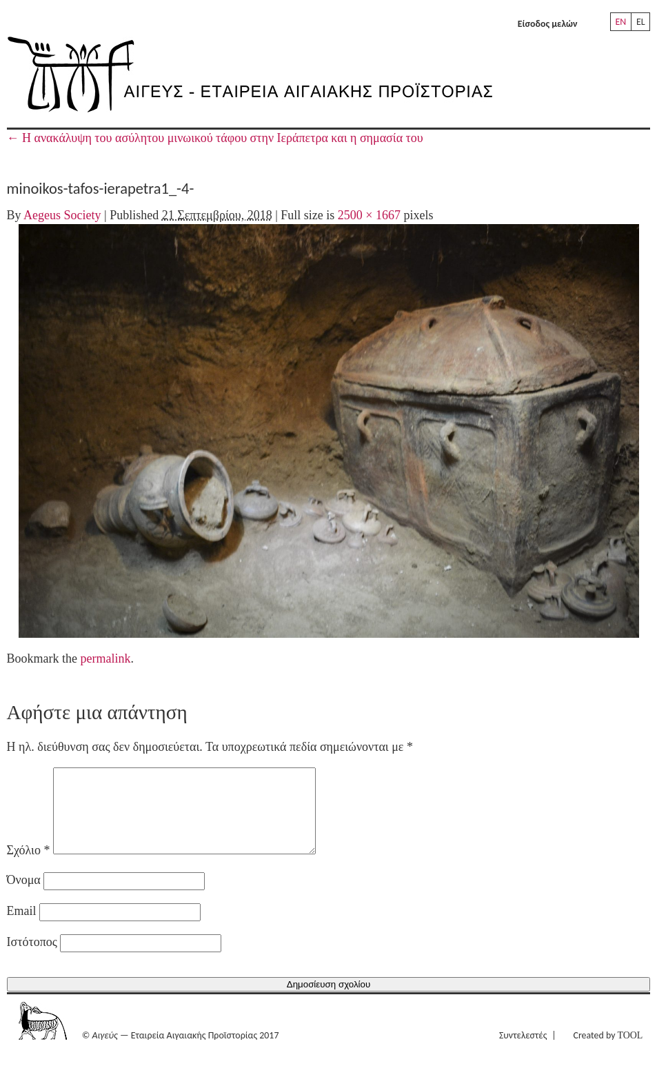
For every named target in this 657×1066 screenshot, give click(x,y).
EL (640, 22)
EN (620, 22)
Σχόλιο (28, 867)
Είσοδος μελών (548, 24)
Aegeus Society (62, 215)
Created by (608, 1052)
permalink (106, 658)
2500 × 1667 (369, 215)
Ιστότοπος (32, 958)
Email (22, 927)
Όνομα (24, 896)
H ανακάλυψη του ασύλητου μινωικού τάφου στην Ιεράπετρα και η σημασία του (215, 138)
